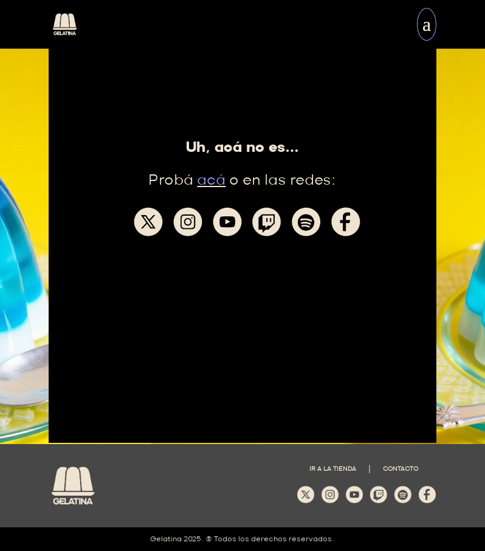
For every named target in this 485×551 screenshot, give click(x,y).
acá (211, 180)
